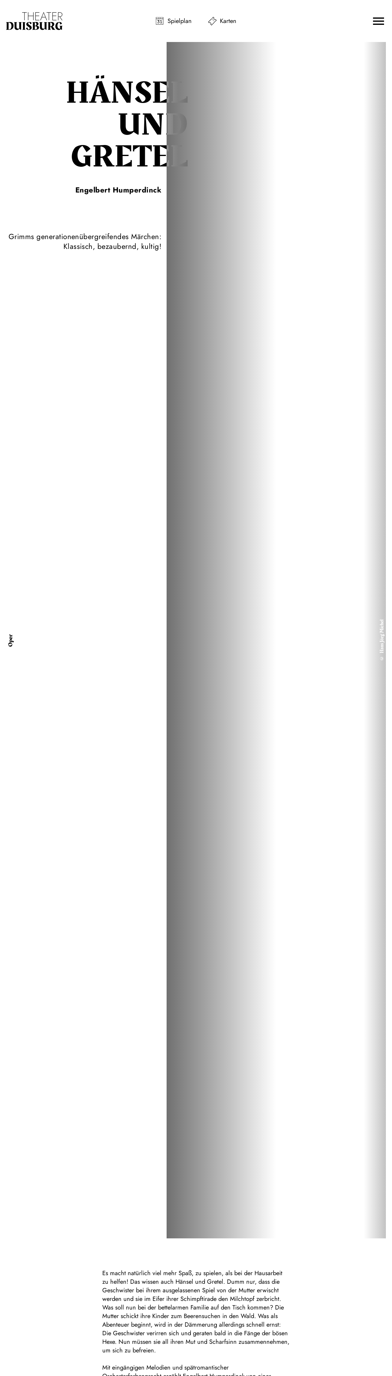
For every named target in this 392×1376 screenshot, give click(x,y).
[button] (378, 21)
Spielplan (180, 21)
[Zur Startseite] (34, 21)
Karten (228, 21)
